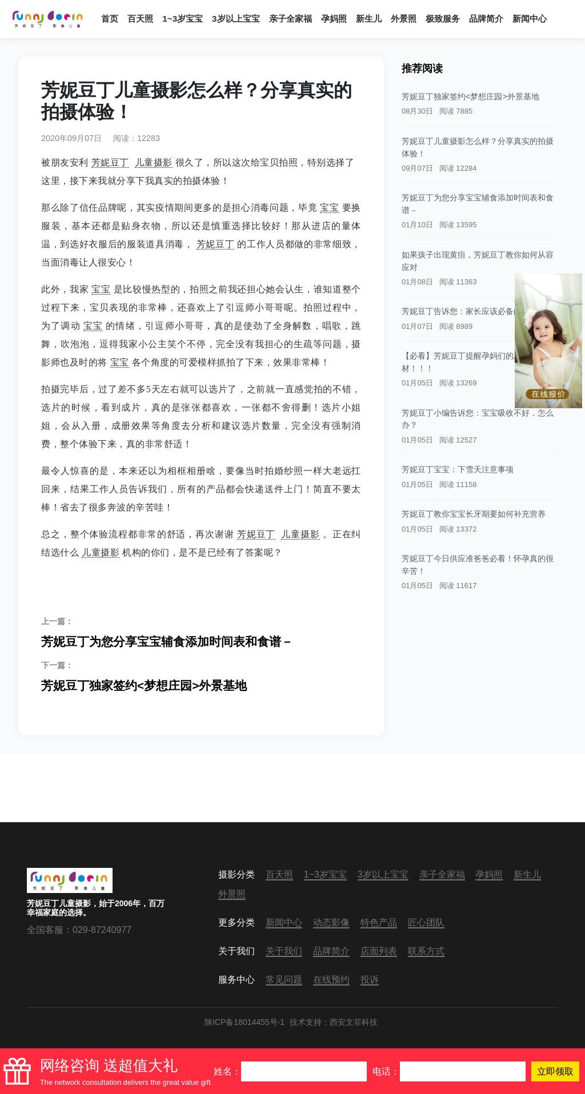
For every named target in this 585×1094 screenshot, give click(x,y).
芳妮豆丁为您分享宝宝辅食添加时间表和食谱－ (201, 632)
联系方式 (426, 951)
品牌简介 (486, 18)
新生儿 (369, 18)
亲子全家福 (290, 18)
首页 (109, 18)
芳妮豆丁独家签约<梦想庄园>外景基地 (201, 675)
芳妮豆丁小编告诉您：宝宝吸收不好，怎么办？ (478, 419)
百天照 (140, 18)
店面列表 (378, 951)
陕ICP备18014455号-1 (245, 1022)
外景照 (403, 18)
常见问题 (284, 979)
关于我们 (284, 951)
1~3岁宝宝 (182, 18)
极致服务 (443, 18)
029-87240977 (102, 930)
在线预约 (331, 979)
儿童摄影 (154, 162)
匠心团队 (426, 922)
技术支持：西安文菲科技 (334, 1022)
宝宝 (329, 207)
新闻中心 (529, 18)
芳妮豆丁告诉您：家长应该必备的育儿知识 (478, 311)
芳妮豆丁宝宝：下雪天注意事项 (458, 469)
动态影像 (331, 922)
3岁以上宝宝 (235, 18)
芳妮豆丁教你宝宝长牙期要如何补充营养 (474, 513)
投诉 (369, 979)
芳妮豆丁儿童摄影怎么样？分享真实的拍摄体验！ (478, 147)
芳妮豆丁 (110, 162)
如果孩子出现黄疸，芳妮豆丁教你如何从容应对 (478, 261)
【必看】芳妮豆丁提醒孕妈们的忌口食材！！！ (470, 362)
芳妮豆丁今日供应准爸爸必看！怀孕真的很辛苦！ (478, 565)
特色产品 (378, 922)
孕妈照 (334, 18)
